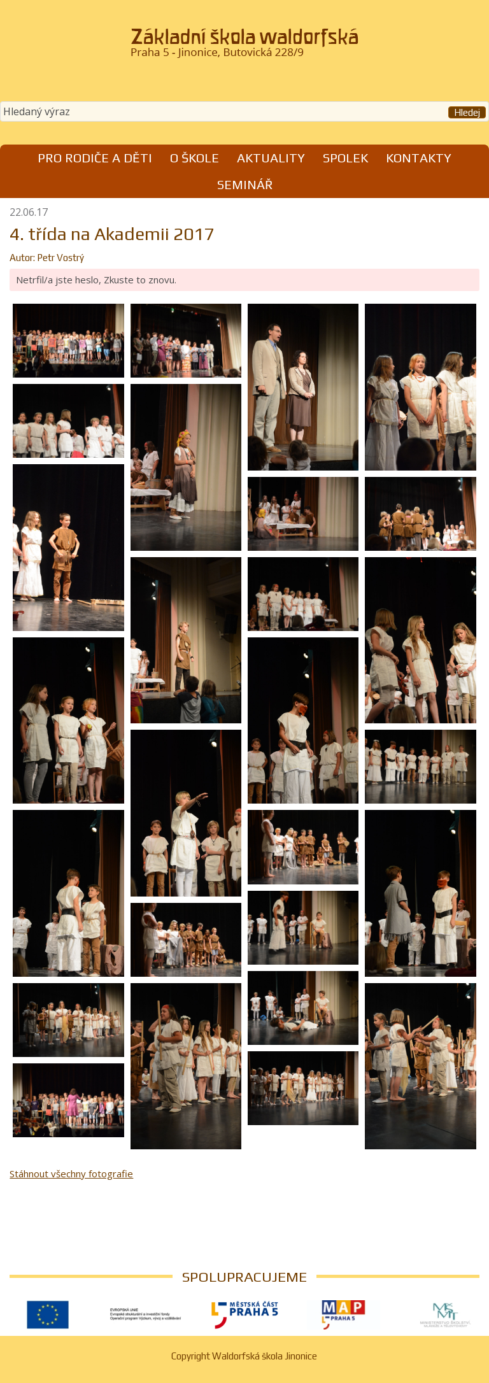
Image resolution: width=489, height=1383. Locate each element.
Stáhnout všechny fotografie (71, 1173)
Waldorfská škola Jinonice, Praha (244, 47)
